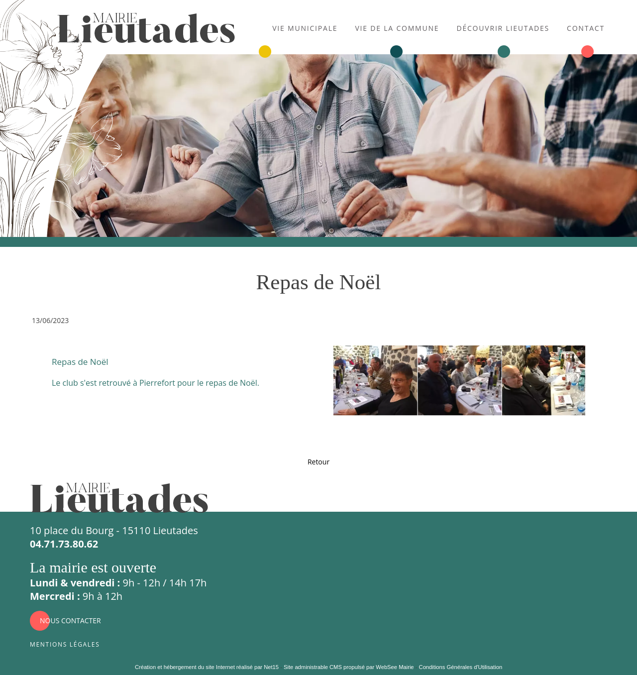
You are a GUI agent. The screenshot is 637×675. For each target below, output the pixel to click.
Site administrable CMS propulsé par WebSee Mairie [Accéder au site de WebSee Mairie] (349, 667)
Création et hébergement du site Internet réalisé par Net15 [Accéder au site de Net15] (207, 667)
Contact (586, 27)
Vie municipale (304, 27)
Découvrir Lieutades (502, 27)
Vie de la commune (397, 27)
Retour (318, 461)
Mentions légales (65, 643)
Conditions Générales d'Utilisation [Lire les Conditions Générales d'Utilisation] (461, 667)
